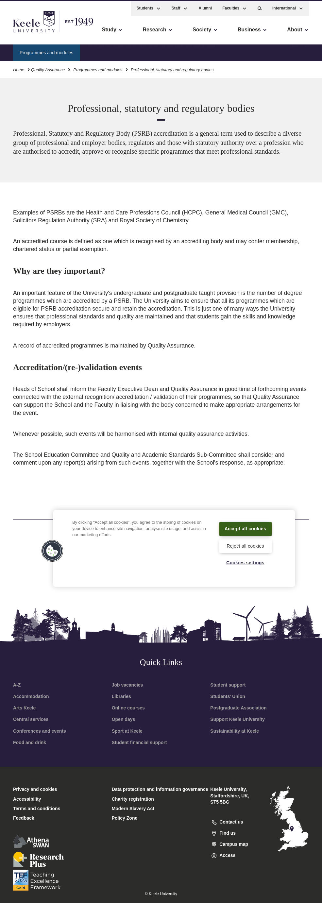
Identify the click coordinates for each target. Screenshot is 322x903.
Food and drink (29, 742)
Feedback (23, 818)
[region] (174, 544)
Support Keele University (237, 719)
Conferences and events (39, 731)
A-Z (17, 685)
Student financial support (139, 742)
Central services (30, 719)
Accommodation (31, 696)
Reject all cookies (245, 545)
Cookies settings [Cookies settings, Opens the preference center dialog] (245, 562)
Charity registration (133, 799)
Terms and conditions (36, 808)
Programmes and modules (97, 68)
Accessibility (27, 799)
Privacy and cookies (35, 789)
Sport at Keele (127, 731)
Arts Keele (24, 707)
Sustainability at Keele (234, 731)
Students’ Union (227, 696)
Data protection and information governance (160, 789)
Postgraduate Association (238, 707)
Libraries (121, 696)
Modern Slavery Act (133, 808)
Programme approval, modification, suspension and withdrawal (151, 50)
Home (18, 68)
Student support (228, 685)
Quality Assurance (48, 68)
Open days (123, 719)
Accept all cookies (245, 524)
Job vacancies (127, 685)
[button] (259, 7)
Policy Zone (125, 818)
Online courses (128, 707)
